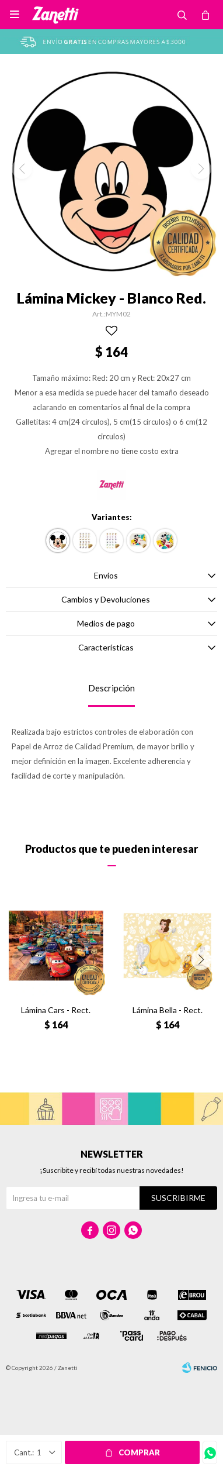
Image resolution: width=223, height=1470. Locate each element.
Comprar (139, 1452)
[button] (201, 959)
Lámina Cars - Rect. (55, 1010)
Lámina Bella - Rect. (168, 1010)
